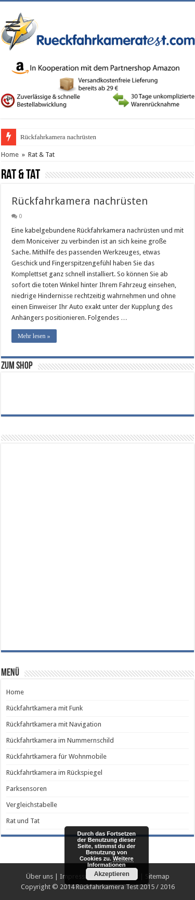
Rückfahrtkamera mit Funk (44, 708)
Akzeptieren (111, 874)
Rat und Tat (23, 821)
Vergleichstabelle (31, 805)
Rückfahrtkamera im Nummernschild (60, 740)
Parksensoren (26, 788)
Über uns (39, 876)
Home (10, 154)
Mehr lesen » (34, 336)
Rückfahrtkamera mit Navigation (53, 724)
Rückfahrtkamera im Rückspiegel (54, 772)
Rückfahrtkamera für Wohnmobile (56, 756)
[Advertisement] (97, 546)
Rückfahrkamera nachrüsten (58, 137)
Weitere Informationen (110, 861)
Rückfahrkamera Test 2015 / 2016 (125, 887)
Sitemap (157, 876)
